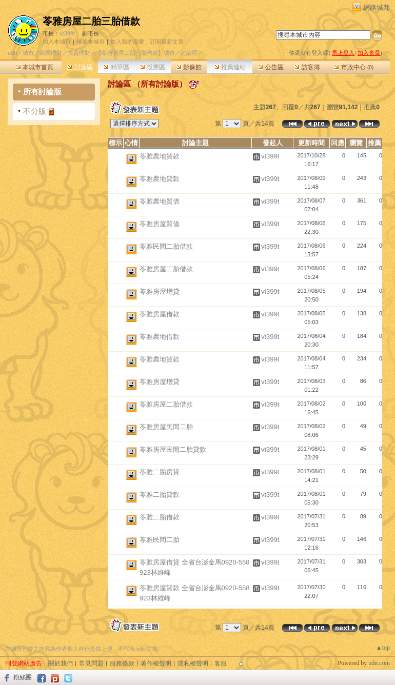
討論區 (79, 67)
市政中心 (353, 67)
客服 (220, 663)
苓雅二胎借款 (160, 517)
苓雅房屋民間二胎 (166, 427)
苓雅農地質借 (160, 201)
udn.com (379, 663)
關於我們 (60, 663)
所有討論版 (42, 91)
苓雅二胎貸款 (160, 494)
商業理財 (51, 53)
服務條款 (122, 663)
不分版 (34, 111)
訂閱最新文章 (167, 41)
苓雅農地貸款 (160, 156)
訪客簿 (307, 67)
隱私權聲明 (192, 663)
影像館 (189, 67)
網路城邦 (376, 7)
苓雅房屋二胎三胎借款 (91, 21)
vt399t (67, 33)
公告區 (270, 67)
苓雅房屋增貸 (160, 291)
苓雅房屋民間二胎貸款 (173, 449)
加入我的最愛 (127, 41)
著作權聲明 (156, 663)
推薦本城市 (90, 41)
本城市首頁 (34, 67)
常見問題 (91, 663)
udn (12, 53)
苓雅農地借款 (160, 336)
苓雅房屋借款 (160, 314)
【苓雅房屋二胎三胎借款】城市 (135, 53)
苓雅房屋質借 (160, 224)
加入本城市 (57, 41)
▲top (383, 647)
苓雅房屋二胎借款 (166, 269)
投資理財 (79, 53)
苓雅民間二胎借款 (166, 246)
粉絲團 (22, 677)
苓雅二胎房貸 (160, 472)
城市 (28, 53)
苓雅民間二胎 (160, 539)
